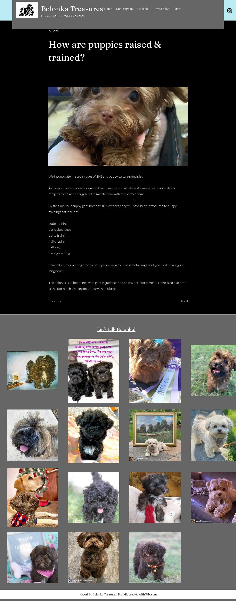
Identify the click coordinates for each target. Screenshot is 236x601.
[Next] (178, 301)
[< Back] (62, 31)
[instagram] (230, 11)
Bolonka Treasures (72, 8)
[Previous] (62, 301)
